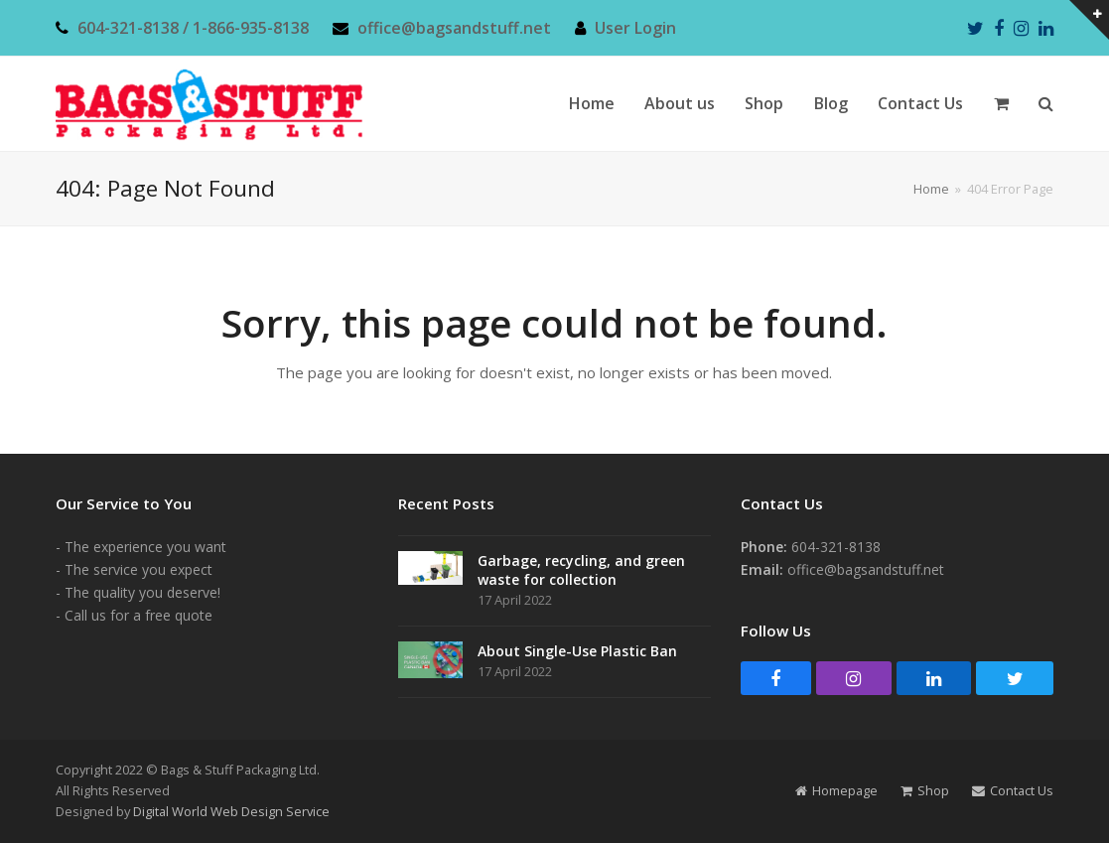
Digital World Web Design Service (231, 811)
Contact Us (1012, 790)
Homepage (836, 790)
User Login (635, 28)
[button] (1000, 104)
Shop (925, 790)
